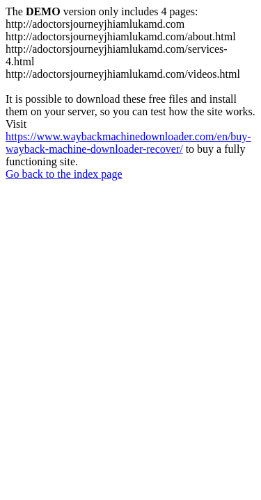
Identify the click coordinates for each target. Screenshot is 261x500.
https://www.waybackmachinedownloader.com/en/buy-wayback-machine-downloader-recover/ (128, 143)
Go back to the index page (64, 174)
